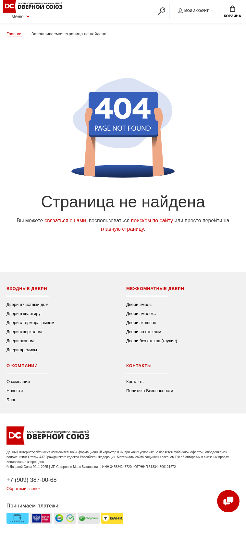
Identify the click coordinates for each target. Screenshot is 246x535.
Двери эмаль (139, 304)
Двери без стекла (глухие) (151, 340)
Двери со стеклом (143, 331)
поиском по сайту (152, 220)
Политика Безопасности (149, 390)
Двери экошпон (141, 322)
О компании (18, 381)
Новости (14, 390)
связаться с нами (65, 220)
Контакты (135, 381)
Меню (13, 16)
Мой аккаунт (193, 11)
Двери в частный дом (27, 304)
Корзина (232, 12)
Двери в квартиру (23, 313)
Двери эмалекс (141, 313)
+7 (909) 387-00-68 (31, 480)
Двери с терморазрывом (30, 322)
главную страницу (122, 229)
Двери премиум (21, 349)
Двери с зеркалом (24, 331)
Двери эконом (20, 340)
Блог (11, 399)
